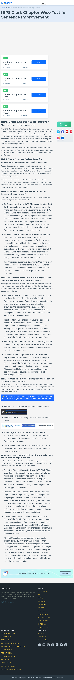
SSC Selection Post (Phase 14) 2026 (13, 646)
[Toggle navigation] (43, 3)
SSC (39, 594)
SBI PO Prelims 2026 (8, 666)
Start (39, 62)
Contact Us (42, 637)
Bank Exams (42, 591)
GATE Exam (42, 624)
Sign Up (65, 573)
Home (3, 7)
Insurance (41, 611)
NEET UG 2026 (6, 640)
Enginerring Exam (44, 617)
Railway (40, 598)
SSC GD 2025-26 (6, 650)
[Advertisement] (37, 38)
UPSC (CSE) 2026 (7, 663)
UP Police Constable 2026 (10, 643)
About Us (41, 633)
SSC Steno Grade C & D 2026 (11, 669)
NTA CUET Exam (43, 627)
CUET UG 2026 (6, 637)
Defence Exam (43, 621)
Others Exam (42, 604)
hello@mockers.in (7, 602)
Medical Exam (43, 614)
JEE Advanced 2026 (8, 633)
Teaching (41, 608)
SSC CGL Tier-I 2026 (8, 656)
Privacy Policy (43, 640)
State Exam (42, 601)
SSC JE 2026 (5, 659)
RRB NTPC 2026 (6, 653)
